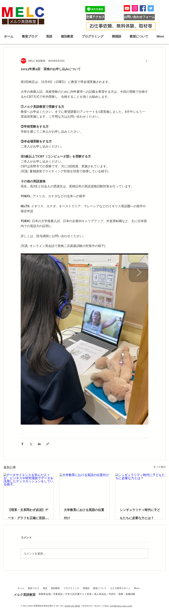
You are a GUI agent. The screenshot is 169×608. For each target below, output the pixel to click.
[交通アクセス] (95, 17)
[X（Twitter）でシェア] (30, 444)
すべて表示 (159, 467)
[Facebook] (143, 8)
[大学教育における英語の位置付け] (85, 487)
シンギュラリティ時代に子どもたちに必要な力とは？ (140, 514)
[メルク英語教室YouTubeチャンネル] (127, 8)
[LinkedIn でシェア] (39, 444)
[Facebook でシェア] (22, 444)
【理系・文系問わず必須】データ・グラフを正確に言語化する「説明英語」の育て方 (28, 514)
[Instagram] (135, 8)
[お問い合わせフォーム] (139, 17)
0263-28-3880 (72, 606)
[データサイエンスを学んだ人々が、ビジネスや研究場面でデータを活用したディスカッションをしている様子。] (28, 487)
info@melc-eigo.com (121, 606)
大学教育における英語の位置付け (84, 514)
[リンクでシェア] (47, 444)
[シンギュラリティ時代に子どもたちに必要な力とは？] (140, 487)
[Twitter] (151, 8)
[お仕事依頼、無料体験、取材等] (121, 26)
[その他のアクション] (146, 61)
